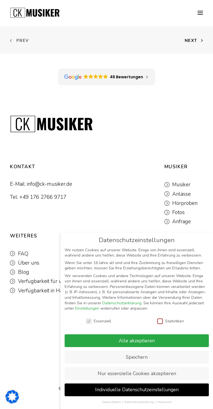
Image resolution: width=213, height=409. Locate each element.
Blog (23, 272)
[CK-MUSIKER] (35, 12)
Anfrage (181, 221)
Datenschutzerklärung (121, 303)
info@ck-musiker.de (49, 184)
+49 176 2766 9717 (42, 197)
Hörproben (184, 203)
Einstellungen (87, 308)
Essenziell (98, 321)
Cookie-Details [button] (111, 402)
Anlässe (181, 194)
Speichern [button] (137, 357)
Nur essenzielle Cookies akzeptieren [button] (137, 373)
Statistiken (170, 321)
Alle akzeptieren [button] (137, 340)
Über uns (28, 263)
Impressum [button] (164, 402)
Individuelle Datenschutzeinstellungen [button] (137, 389)
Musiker (181, 184)
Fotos (178, 212)
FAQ (23, 253)
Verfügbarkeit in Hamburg (48, 290)
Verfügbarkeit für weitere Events (55, 281)
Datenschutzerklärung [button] (139, 402)
